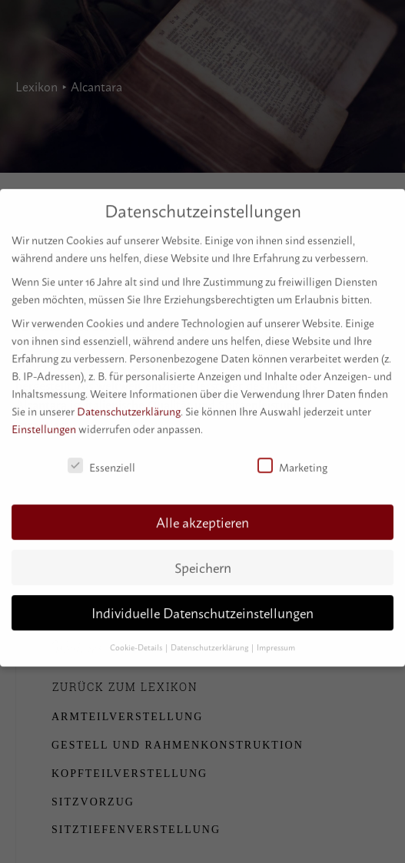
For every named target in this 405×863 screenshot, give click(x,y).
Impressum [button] (276, 640)
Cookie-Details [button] (137, 640)
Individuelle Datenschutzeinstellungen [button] (202, 607)
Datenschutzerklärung (129, 405)
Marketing (292, 460)
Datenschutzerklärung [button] (210, 640)
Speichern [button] (202, 562)
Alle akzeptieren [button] (202, 516)
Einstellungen (44, 423)
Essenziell (101, 460)
